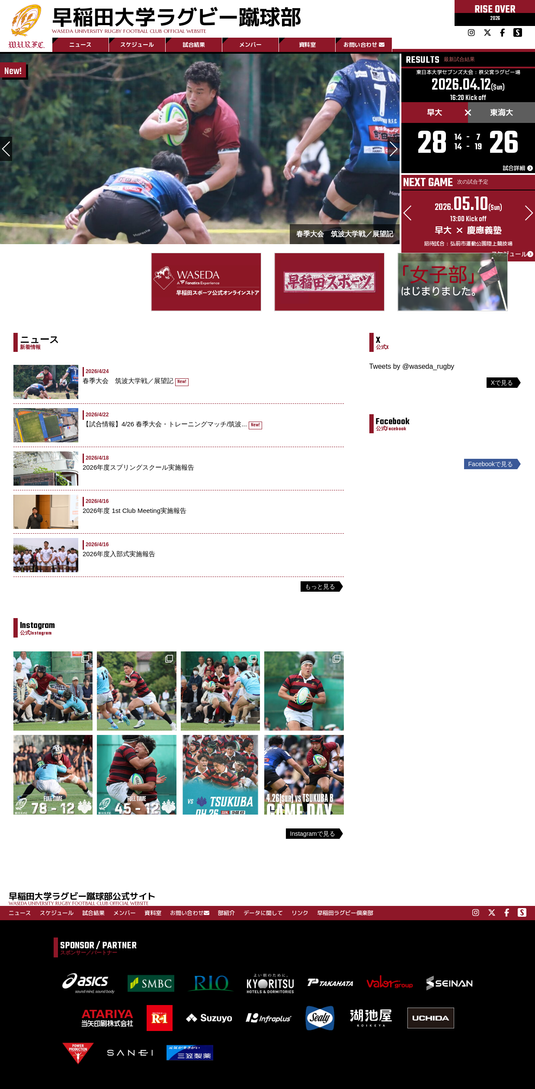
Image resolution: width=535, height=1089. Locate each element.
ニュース (80, 44)
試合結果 (194, 44)
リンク (300, 913)
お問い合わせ (363, 44)
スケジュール (137, 44)
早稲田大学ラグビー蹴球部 (176, 18)
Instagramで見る (312, 833)
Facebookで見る (490, 464)
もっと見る (320, 586)
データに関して (263, 913)
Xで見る (502, 382)
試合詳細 (518, 168)
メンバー (250, 44)
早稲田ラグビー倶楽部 (345, 913)
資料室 (307, 44)
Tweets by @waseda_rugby (412, 366)
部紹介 (226, 913)
